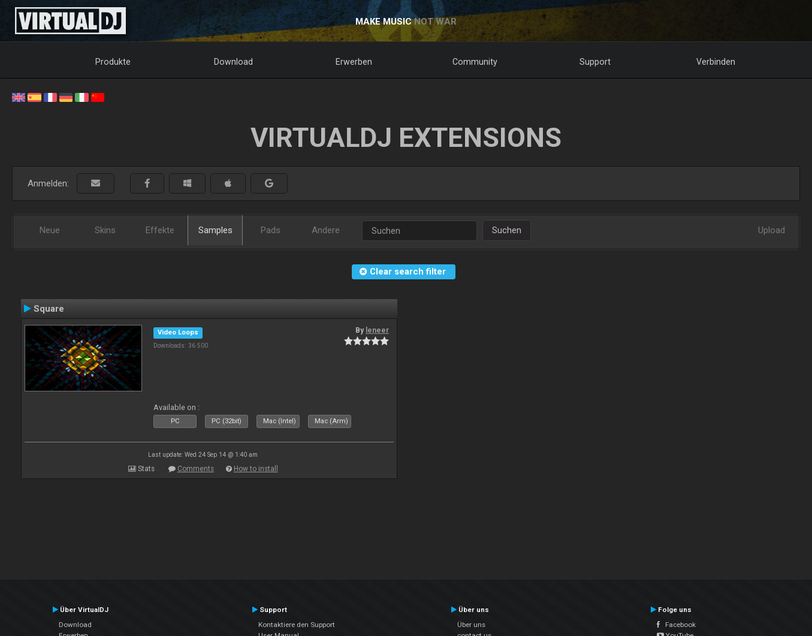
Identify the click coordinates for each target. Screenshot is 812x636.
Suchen (506, 230)
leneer (377, 330)
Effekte (160, 230)
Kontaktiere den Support (296, 624)
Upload (771, 230)
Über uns (471, 624)
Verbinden (715, 62)
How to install (256, 469)
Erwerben (354, 62)
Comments (195, 469)
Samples (215, 230)
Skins (105, 230)
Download (233, 62)
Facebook (676, 624)
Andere (326, 230)
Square (49, 308)
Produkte (113, 62)
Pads (270, 230)
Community (474, 62)
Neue (50, 230)
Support (595, 62)
